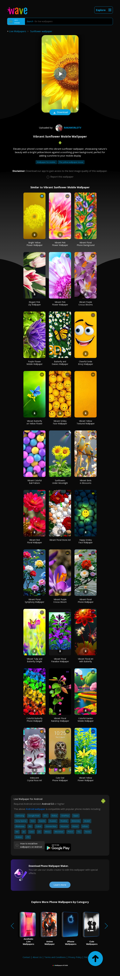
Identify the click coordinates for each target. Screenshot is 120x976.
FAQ (86, 957)
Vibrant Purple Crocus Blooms (85, 303)
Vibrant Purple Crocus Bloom (60, 600)
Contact (26, 957)
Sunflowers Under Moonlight (60, 481)
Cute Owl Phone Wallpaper (60, 779)
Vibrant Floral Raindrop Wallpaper (60, 719)
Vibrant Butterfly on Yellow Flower (34, 422)
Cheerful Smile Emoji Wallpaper (85, 362)
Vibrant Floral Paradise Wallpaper (60, 660)
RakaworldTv (68, 127)
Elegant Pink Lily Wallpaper (34, 303)
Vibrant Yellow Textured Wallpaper (86, 422)
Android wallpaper (35, 809)
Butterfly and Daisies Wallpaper (60, 362)
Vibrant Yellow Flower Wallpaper (86, 779)
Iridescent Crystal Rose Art (34, 779)
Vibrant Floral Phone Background (85, 243)
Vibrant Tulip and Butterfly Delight (34, 660)
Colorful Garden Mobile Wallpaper (86, 719)
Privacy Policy (75, 957)
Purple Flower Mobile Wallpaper (35, 362)
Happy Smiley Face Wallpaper (85, 541)
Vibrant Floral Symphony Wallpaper (34, 600)
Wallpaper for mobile (46, 162)
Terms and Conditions (55, 957)
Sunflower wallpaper (41, 31)
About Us (37, 957)
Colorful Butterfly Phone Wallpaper (34, 719)
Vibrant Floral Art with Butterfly (85, 660)
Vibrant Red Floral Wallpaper (34, 541)
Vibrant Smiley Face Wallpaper (60, 422)
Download (60, 112)
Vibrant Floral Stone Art (60, 540)
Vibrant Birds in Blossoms (85, 481)
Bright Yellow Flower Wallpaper (35, 243)
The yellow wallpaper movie (71, 162)
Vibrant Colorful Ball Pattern (34, 481)
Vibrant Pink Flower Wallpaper (60, 243)
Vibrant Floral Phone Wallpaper (85, 600)
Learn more (60, 884)
